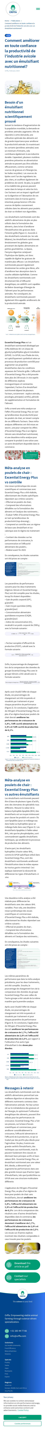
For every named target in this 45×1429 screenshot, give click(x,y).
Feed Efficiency (10, 1348)
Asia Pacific (9, 1391)
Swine (7, 1365)
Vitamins (8, 1354)
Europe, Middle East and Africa (16, 1388)
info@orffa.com (15, 1336)
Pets (6, 1374)
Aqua (6, 1368)
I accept (22, 1417)
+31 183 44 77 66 (16, 1331)
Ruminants (8, 1371)
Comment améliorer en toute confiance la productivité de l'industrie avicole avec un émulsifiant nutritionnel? (20, 25)
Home (7, 21)
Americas (8, 1385)
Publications (15, 21)
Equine (7, 1377)
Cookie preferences (22, 1423)
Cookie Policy (23, 1410)
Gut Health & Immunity (13, 1345)
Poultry (7, 1362)
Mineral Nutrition (10, 1351)
